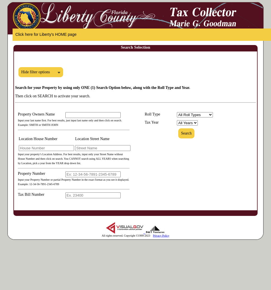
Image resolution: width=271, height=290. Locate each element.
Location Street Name (92, 139)
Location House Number (38, 139)
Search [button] (186, 133)
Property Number (31, 173)
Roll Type (152, 114)
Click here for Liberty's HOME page (46, 34)
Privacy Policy (161, 235)
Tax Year (152, 122)
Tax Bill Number (31, 194)
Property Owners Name (36, 114)
